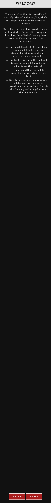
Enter (17, 496)
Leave (34, 496)
